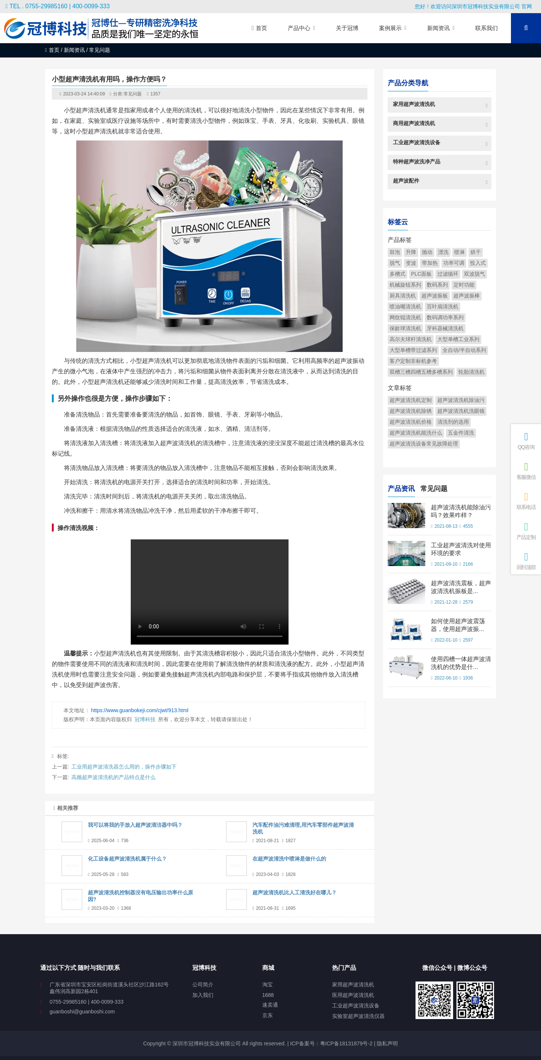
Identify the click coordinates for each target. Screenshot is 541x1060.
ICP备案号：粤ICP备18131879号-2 (330, 1043)
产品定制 (526, 531)
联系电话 (526, 501)
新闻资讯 (74, 50)
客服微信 (526, 471)
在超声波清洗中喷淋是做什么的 (289, 859)
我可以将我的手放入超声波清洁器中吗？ (135, 825)
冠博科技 (145, 719)
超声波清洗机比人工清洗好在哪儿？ (294, 892)
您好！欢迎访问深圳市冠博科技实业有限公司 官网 (473, 6)
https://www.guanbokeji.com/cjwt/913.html (139, 710)
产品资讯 (401, 487)
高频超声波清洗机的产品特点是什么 (113, 777)
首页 (52, 50)
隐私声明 (387, 1043)
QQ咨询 (526, 441)
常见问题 (133, 94)
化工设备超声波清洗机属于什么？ (127, 859)
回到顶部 (526, 561)
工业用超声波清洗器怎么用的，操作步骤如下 (124, 767)
